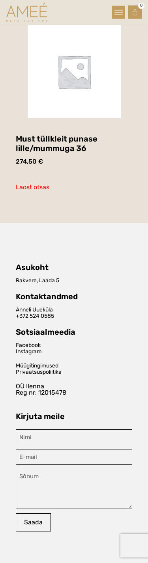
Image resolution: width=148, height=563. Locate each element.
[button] (118, 11)
